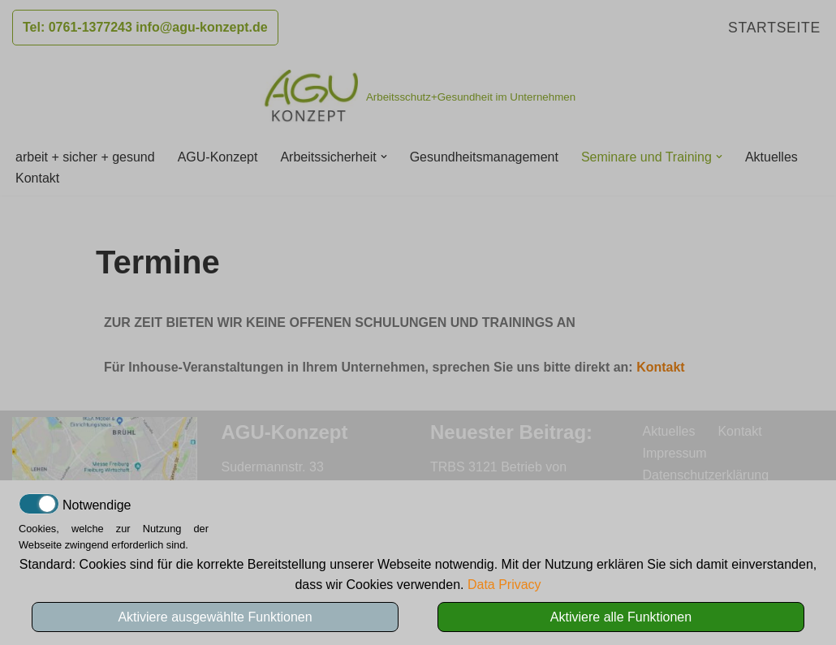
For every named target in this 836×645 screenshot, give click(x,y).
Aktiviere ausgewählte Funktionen (215, 617)
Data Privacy (504, 584)
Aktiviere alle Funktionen (621, 617)
